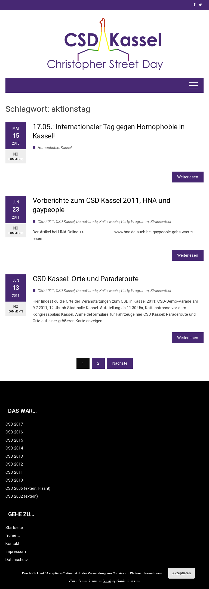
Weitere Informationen (146, 573)
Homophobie (48, 147)
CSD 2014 (14, 448)
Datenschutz (16, 559)
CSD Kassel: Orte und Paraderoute (86, 279)
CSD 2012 (14, 464)
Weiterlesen (187, 177)
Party (125, 221)
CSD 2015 (14, 440)
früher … (12, 535)
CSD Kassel (65, 221)
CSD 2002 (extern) (21, 496)
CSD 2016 (14, 432)
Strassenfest (160, 221)
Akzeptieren (181, 573)
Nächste (119, 363)
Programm (140, 221)
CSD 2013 (14, 456)
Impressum (15, 551)
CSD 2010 (14, 480)
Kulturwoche (109, 221)
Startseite (14, 527)
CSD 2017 (14, 424)
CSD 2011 (46, 221)
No (15, 156)
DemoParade (87, 221)
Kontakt (12, 543)
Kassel (66, 147)
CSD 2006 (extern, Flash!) (27, 488)
